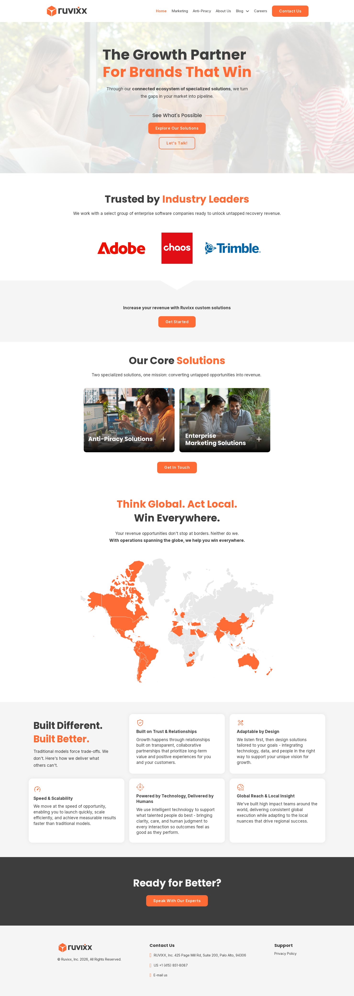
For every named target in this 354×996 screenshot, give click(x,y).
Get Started (177, 321)
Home (161, 11)
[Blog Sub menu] (247, 11)
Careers (260, 11)
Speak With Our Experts (177, 900)
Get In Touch (177, 467)
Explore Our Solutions (177, 128)
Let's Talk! (177, 143)
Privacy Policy (285, 953)
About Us (223, 11)
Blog (239, 11)
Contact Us (290, 11)
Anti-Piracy (202, 11)
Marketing (179, 11)
